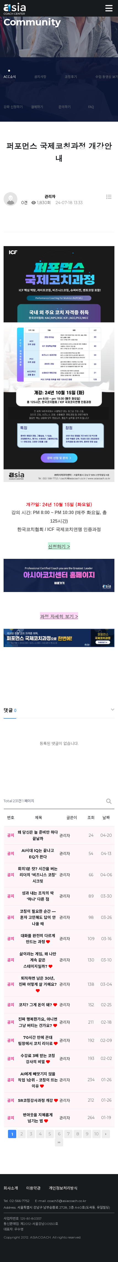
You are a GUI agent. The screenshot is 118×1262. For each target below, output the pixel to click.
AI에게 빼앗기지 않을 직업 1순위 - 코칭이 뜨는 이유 (38, 1080)
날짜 (106, 817)
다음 (106, 1134)
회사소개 (11, 1188)
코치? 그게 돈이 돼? (36, 1004)
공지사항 (40, 76)
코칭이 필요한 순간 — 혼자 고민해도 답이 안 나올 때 (38, 917)
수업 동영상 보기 (104, 76)
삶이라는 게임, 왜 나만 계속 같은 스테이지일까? (38, 960)
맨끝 (59, 1142)
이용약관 (33, 1188)
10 (96, 1133)
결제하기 (37, 106)
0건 (24, 202)
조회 (91, 817)
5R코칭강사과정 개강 (36, 1100)
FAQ (91, 106)
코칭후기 (71, 76)
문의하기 (64, 106)
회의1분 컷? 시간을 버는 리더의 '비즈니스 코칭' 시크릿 (38, 875)
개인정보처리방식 (63, 1188)
